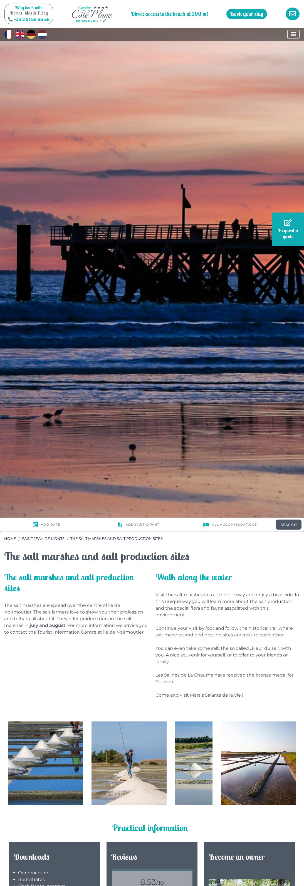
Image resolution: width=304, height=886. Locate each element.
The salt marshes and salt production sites (116, 539)
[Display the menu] (293, 34)
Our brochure (33, 872)
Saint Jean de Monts (43, 539)
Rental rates (31, 879)
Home (10, 539)
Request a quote (288, 229)
